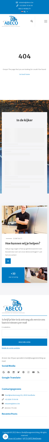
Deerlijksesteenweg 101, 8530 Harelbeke (20, 395)
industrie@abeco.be (12, 403)
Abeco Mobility (24, 8)
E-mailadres (6, 327)
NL (23, 11)
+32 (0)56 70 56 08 (11, 399)
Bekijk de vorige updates (11, 348)
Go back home (24, 74)
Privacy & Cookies (14, 438)
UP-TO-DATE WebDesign (32, 438)
